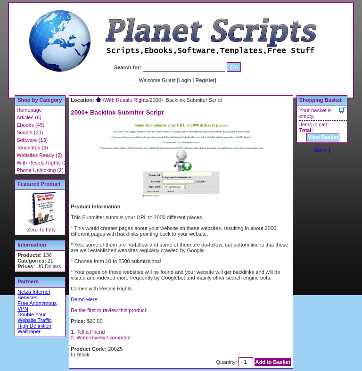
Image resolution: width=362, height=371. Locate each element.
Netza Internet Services (33, 294)
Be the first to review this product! (109, 310)
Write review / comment (104, 337)
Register (205, 80)
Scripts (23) (29, 132)
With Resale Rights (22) (43, 162)
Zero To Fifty (41, 229)
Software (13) (32, 140)
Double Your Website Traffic (34, 317)
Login (185, 80)
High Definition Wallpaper (34, 328)
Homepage (29, 110)
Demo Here (84, 299)
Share (320, 150)
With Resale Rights (126, 100)
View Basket (323, 137)
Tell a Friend (91, 332)
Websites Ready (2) (39, 155)
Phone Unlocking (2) (40, 170)
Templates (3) (32, 147)
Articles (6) (28, 117)
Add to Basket (272, 362)
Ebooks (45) (30, 125)
